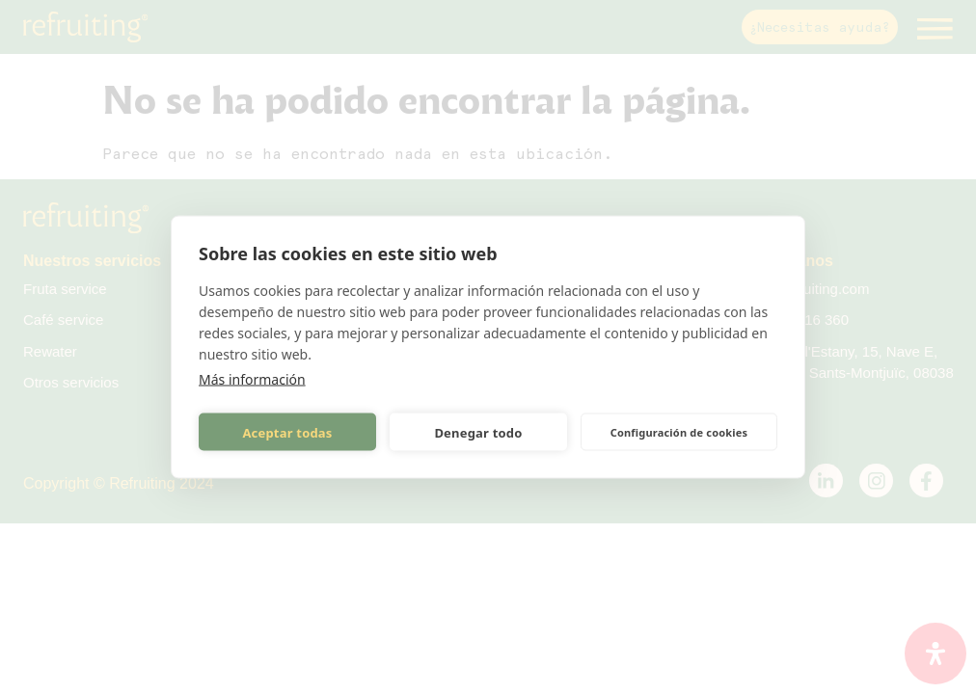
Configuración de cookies (679, 431)
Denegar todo (478, 431)
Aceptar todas (287, 431)
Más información (252, 379)
